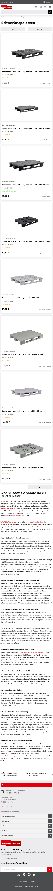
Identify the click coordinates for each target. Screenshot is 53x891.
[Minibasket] (45, 7)
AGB (36, 886)
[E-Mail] (24, 869)
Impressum (18, 886)
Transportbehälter (6, 508)
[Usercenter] (36, 7)
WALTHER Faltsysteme (8, 522)
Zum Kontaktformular (10, 807)
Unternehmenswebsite (9, 858)
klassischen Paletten (18, 515)
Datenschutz (29, 886)
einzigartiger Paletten (35, 522)
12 (40, 487)
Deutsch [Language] (47, 2)
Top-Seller (40, 29)
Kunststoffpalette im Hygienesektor (32, 652)
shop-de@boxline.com (10, 812)
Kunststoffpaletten (7, 756)
